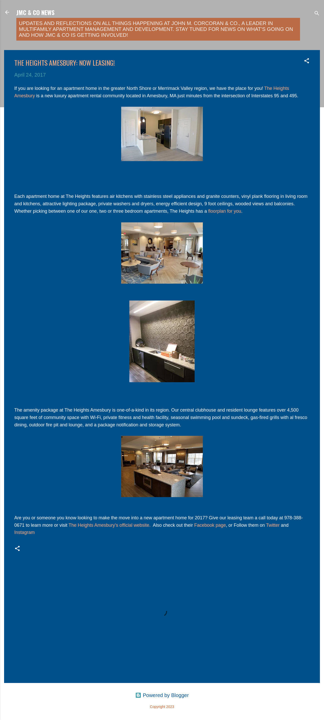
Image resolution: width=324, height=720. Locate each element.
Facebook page (210, 525)
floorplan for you (224, 211)
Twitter (273, 525)
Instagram (24, 532)
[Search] (317, 14)
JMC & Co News (35, 12)
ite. (148, 525)
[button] (307, 61)
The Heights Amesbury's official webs (106, 525)
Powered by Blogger (162, 695)
